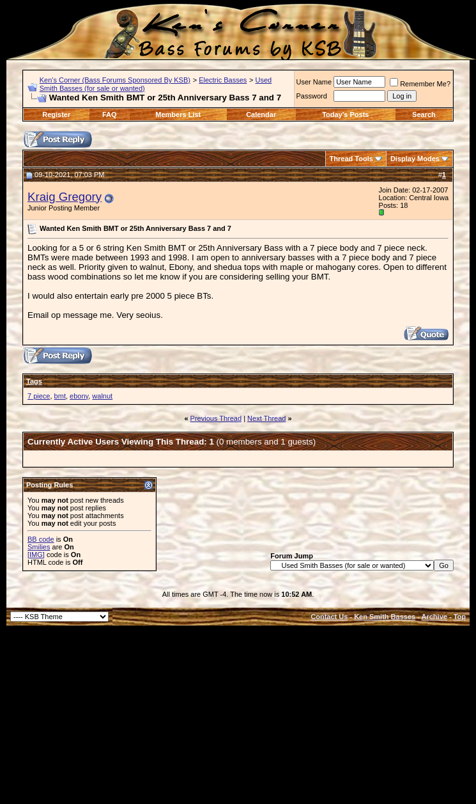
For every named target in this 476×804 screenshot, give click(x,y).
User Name (314, 82)
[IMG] (36, 554)
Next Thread (266, 418)
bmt (60, 396)
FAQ (109, 114)
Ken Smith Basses (384, 616)
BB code (40, 539)
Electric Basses (223, 80)
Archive (434, 616)
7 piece (38, 396)
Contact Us (329, 616)
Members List (178, 114)
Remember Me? (420, 84)
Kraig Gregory (64, 196)
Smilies (38, 547)
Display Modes (415, 158)
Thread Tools (351, 158)
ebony (79, 396)
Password (311, 96)
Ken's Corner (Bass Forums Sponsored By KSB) (115, 80)
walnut (102, 396)
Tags (34, 381)
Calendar (261, 114)
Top (460, 616)
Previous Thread (216, 418)
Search (424, 114)
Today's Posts (345, 114)
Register (56, 114)
